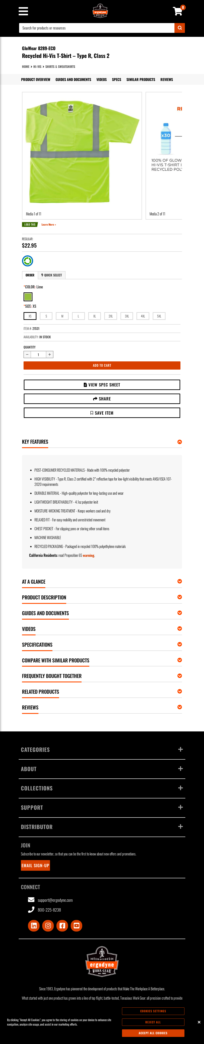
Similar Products (140, 79)
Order (30, 275)
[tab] (30, 275)
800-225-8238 (44, 910)
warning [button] (88, 555)
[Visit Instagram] (48, 925)
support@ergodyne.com (50, 900)
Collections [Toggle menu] (102, 788)
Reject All (153, 1022)
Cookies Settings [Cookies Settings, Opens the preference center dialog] (153, 1011)
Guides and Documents (73, 79)
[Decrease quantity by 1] (27, 354)
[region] (102, 1022)
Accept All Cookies (153, 1033)
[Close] (199, 1022)
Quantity (30, 347)
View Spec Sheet (102, 384)
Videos (101, 79)
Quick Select (51, 275)
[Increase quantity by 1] (49, 354)
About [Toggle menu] (102, 769)
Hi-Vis (37, 66)
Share (102, 398)
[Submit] (179, 28)
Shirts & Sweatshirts (60, 66)
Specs (116, 79)
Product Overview (35, 79)
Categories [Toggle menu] (102, 749)
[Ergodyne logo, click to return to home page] (102, 961)
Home (25, 66)
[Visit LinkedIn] (33, 925)
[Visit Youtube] (76, 925)
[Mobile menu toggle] (23, 11)
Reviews (166, 79)
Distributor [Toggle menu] (102, 827)
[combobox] (102, 28)
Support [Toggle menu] (102, 807)
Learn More (48, 224)
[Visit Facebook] (62, 925)
